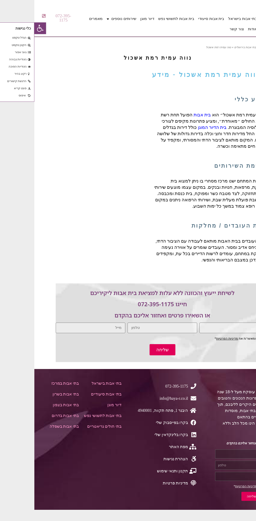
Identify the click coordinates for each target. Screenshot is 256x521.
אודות (218, 29)
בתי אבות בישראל (208, 19)
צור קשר (202, 29)
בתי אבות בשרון (31, 394)
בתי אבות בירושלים (211, 47)
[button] (24, 18)
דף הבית (230, 47)
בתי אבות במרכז (30, 383)
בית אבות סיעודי (177, 19)
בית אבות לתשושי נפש (142, 19)
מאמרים (61, 19)
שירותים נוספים (87, 19)
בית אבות (168, 114)
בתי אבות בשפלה (29, 426)
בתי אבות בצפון (31, 405)
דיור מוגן (113, 19)
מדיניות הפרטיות (193, 338)
